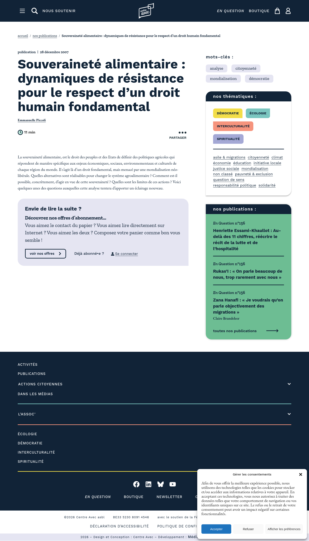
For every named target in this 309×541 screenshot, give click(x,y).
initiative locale (267, 163)
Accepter (216, 529)
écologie (258, 113)
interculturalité (233, 126)
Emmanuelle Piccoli (32, 120)
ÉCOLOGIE (28, 434)
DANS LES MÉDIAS (36, 394)
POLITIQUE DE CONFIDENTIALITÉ (189, 526)
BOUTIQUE (259, 11)
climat (277, 157)
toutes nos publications (235, 331)
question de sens (228, 179)
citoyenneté (258, 157)
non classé (223, 174)
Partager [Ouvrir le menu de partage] (178, 136)
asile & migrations (229, 157)
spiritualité (228, 139)
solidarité (267, 185)
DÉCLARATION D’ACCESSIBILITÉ (118, 526)
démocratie (228, 113)
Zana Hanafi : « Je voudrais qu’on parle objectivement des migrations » (248, 306)
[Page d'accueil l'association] (146, 11)
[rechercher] (34, 11)
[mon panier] (277, 11)
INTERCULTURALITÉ (37, 452)
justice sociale (226, 168)
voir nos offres (43, 254)
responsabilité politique (234, 185)
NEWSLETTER (170, 497)
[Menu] (22, 10)
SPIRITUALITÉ (31, 461)
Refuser (248, 529)
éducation (242, 163)
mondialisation (254, 168)
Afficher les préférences (284, 529)
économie (222, 163)
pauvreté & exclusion (254, 174)
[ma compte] (288, 11)
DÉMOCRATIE (31, 443)
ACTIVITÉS (28, 365)
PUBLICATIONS (32, 374)
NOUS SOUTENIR (59, 11)
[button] (301, 474)
